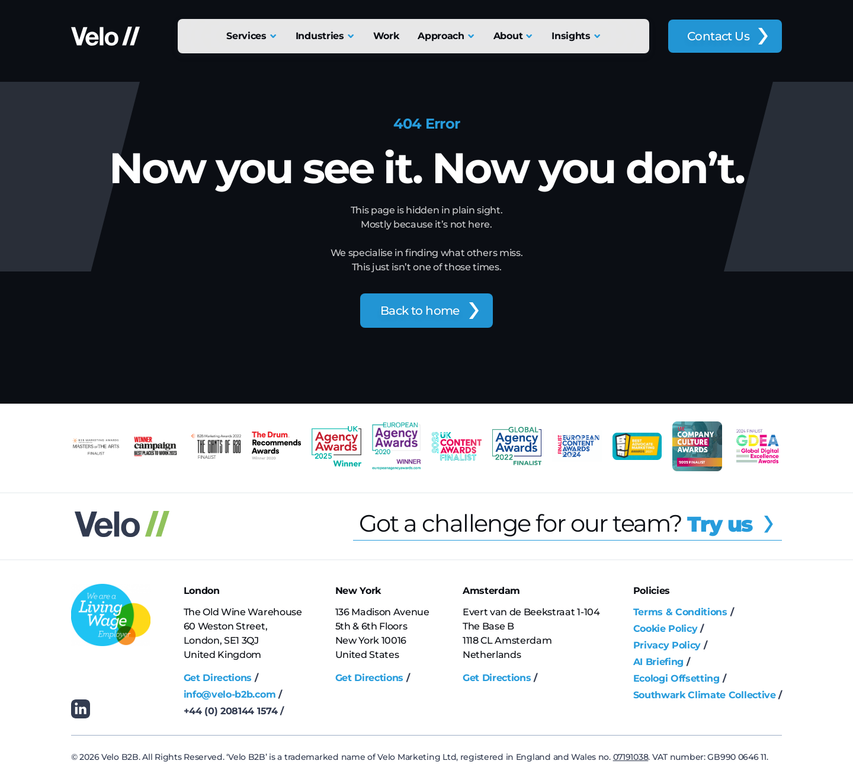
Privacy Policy (667, 645)
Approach (441, 35)
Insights (570, 35)
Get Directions (218, 677)
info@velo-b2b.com (230, 694)
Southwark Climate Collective (704, 695)
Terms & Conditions (680, 612)
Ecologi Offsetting (676, 678)
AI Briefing (658, 661)
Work (386, 35)
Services (246, 35)
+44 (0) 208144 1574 (231, 711)
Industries (320, 35)
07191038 (631, 757)
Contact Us (718, 36)
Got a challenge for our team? (570, 523)
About (507, 35)
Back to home (420, 310)
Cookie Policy (665, 628)
